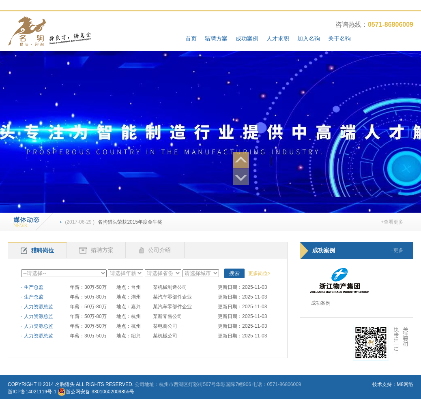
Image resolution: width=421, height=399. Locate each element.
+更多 (397, 250)
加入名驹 (308, 38)
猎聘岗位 (37, 250)
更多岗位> (259, 273)
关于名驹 (339, 38)
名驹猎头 (65, 384)
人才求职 (277, 38)
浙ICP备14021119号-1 (32, 392)
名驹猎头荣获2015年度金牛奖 (111, 222)
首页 (191, 38)
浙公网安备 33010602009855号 (100, 392)
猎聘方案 (216, 38)
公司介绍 (155, 250)
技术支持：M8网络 (392, 384)
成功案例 (247, 38)
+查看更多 (392, 222)
